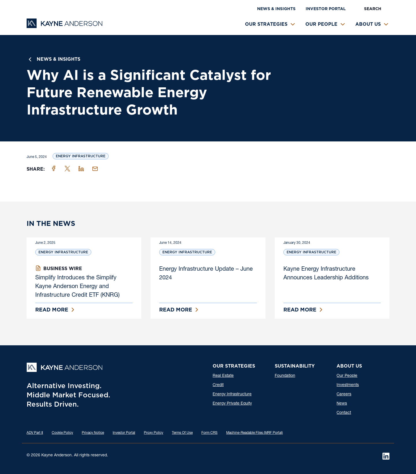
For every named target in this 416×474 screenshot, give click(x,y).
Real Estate (223, 376)
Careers (344, 394)
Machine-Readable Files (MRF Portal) (254, 433)
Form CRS (209, 433)
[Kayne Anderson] (64, 26)
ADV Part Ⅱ (35, 433)
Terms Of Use (182, 433)
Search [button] (372, 8)
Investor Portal (326, 8)
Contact (344, 413)
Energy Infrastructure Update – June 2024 (206, 274)
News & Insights (276, 8)
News (342, 404)
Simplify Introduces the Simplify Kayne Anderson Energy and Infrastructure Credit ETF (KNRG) (77, 286)
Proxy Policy (153, 433)
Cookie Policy (62, 433)
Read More (51, 310)
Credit (218, 385)
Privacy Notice (93, 433)
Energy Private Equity (232, 404)
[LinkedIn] (385, 456)
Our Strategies (266, 24)
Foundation (285, 376)
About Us (368, 24)
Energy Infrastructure (80, 156)
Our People (321, 24)
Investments (348, 385)
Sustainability (295, 366)
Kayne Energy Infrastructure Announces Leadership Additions (326, 274)
